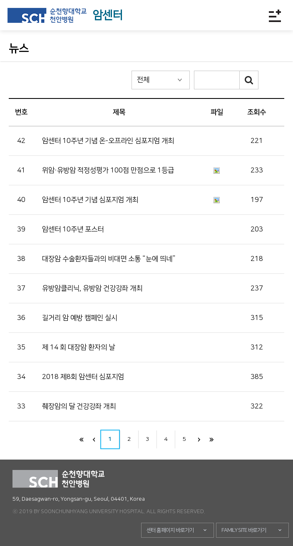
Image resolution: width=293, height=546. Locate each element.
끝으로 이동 (212, 439)
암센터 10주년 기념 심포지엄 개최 (90, 200)
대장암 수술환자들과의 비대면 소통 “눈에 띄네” (109, 259)
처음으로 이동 (81, 439)
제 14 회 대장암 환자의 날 (78, 347)
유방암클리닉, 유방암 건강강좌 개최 (92, 288)
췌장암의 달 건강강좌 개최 (79, 406)
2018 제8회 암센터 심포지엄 (83, 377)
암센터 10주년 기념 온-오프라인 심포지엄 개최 (108, 141)
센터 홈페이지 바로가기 (170, 530)
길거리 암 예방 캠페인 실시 (79, 318)
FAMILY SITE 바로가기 (243, 530)
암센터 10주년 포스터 (73, 229)
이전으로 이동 (94, 439)
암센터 (107, 15)
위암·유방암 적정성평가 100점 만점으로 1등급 (108, 170)
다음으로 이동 (199, 439)
